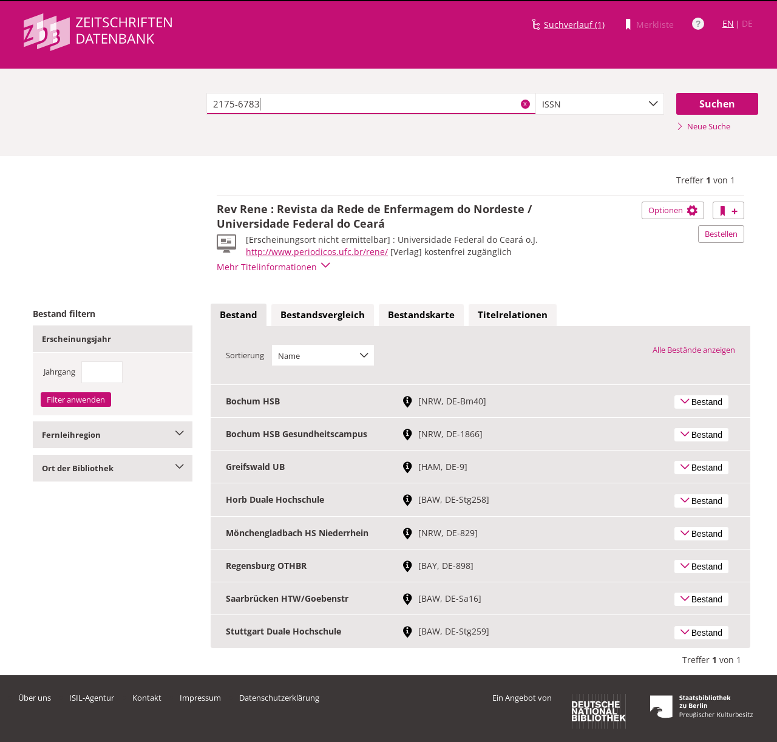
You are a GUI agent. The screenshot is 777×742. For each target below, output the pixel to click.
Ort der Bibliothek (112, 468)
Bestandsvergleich (322, 314)
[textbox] (371, 104)
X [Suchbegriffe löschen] (525, 104)
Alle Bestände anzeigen (694, 349)
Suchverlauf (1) (574, 24)
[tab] (238, 315)
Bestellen (721, 233)
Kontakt (146, 697)
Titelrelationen (513, 314)
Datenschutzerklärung (279, 697)
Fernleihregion (112, 434)
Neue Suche (703, 126)
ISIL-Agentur (91, 697)
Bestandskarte (421, 314)
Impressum (200, 697)
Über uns (34, 697)
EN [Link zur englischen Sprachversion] (728, 23)
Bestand (238, 314)
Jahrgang (59, 371)
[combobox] (599, 104)
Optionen (672, 210)
